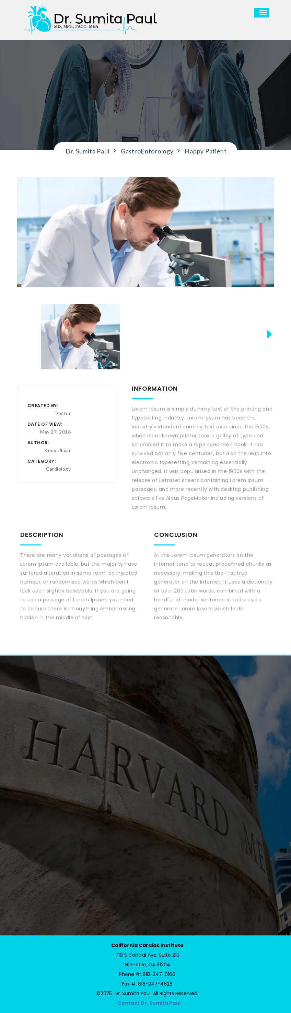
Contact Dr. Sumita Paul (149, 1003)
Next (266, 343)
